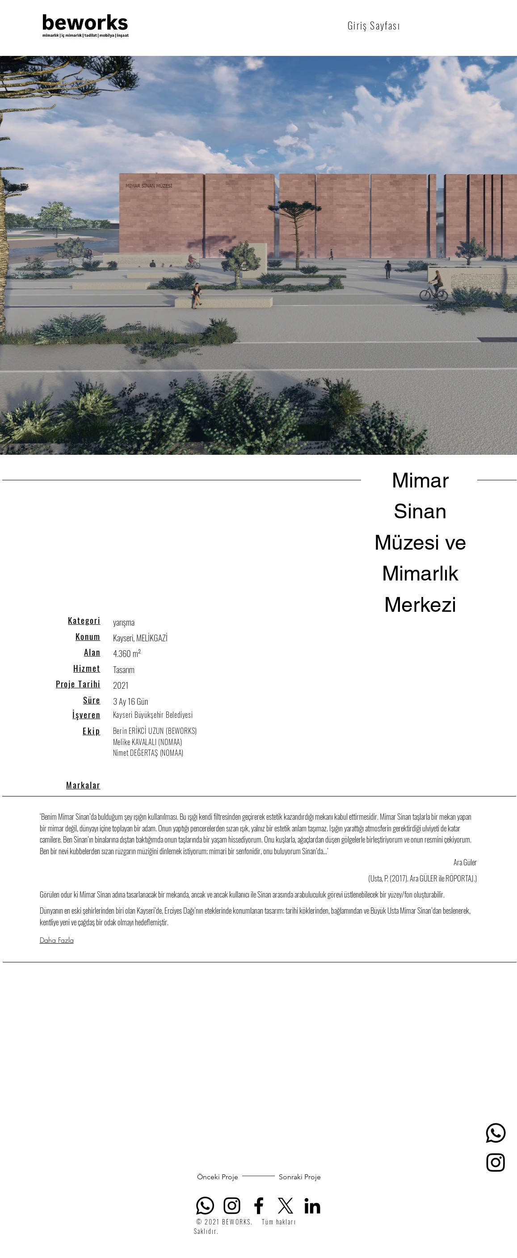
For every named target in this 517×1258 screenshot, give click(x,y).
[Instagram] (495, 1162)
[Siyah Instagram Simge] (232, 1205)
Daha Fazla (57, 940)
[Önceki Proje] (218, 1177)
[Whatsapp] (495, 1133)
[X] (285, 1205)
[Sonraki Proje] (300, 1177)
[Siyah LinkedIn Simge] (312, 1205)
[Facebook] (259, 1205)
